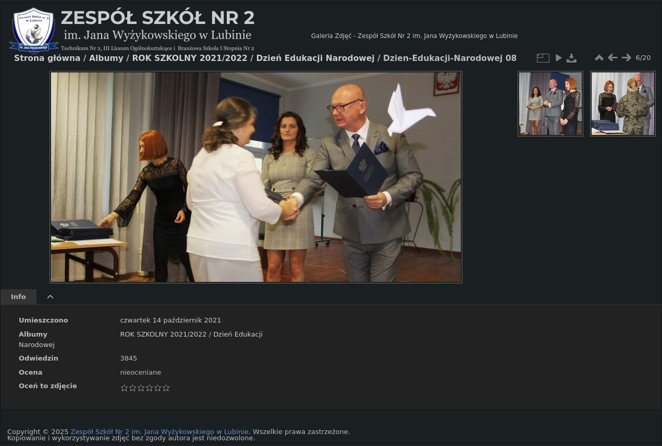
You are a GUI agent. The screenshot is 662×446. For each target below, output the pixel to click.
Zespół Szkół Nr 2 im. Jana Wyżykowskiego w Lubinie (160, 432)
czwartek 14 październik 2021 (170, 320)
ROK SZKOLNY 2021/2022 (163, 334)
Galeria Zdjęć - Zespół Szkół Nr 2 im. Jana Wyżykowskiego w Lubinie (414, 36)
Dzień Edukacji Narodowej (315, 58)
